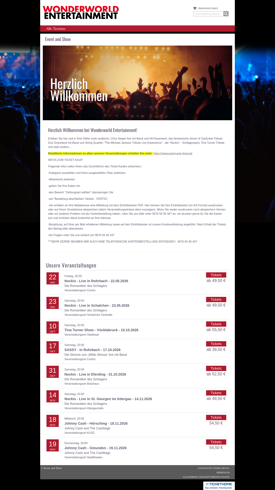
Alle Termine (55, 29)
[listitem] (137, 83)
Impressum (223, 473)
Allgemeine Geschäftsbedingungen (206, 477)
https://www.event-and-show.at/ (172, 153)
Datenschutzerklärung (214, 468)
